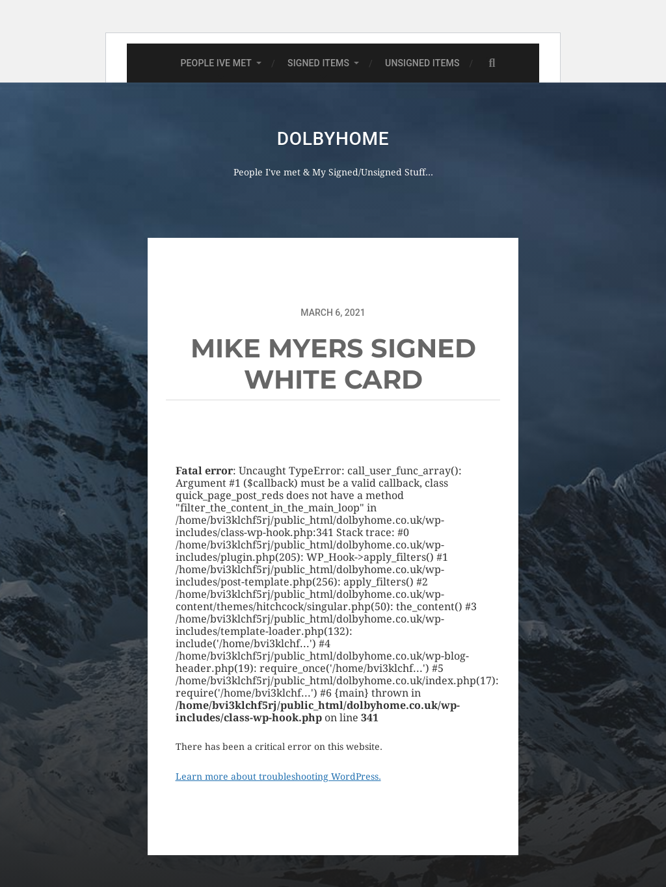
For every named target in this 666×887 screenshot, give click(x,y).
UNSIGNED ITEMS (422, 63)
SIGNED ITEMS (318, 63)
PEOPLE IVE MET (216, 63)
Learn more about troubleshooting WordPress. (278, 776)
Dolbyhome (333, 138)
